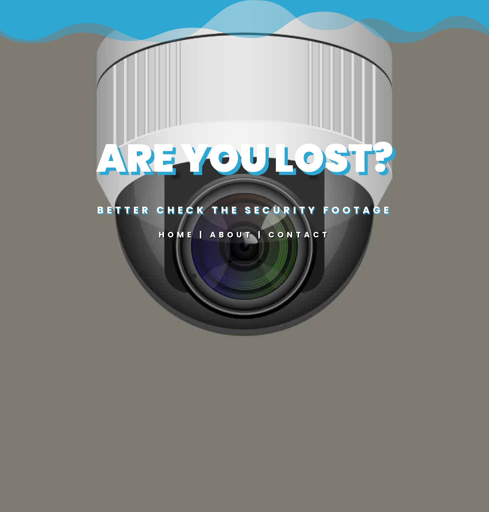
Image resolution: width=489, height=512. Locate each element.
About (234, 234)
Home (177, 234)
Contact (299, 234)
